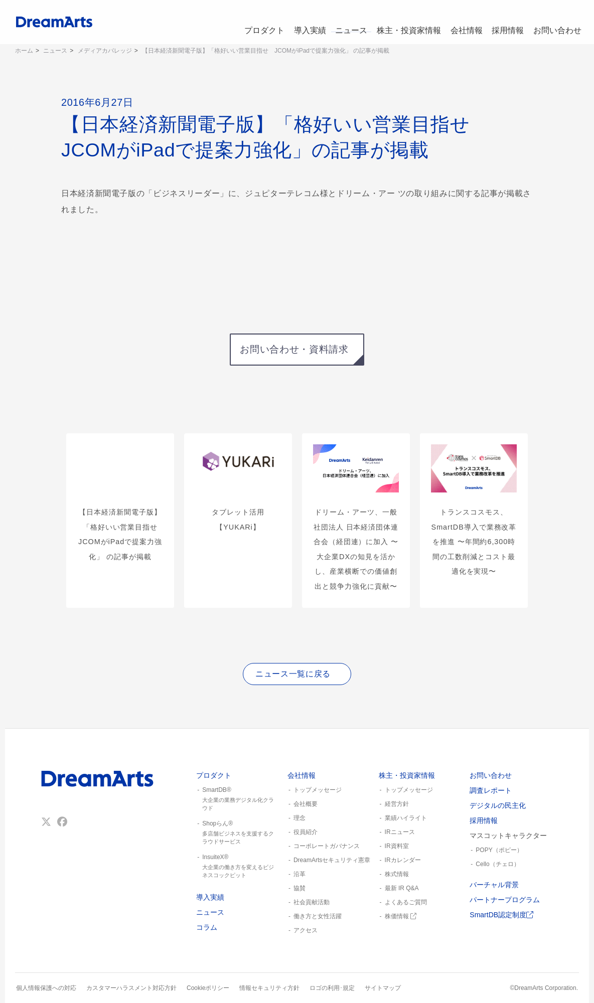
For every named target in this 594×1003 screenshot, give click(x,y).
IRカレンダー (403, 860)
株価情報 (400, 916)
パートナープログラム (505, 900)
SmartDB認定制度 (501, 915)
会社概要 (305, 803)
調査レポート (491, 790)
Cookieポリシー (208, 987)
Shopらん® (237, 833)
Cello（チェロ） (497, 864)
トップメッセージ (317, 789)
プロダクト (253, 22)
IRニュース (400, 831)
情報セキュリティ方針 (269, 987)
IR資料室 (397, 846)
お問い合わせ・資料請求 (294, 349)
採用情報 (506, 22)
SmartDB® (237, 799)
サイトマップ (383, 987)
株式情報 (397, 874)
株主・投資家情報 (403, 22)
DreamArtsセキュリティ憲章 (331, 860)
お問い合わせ (557, 22)
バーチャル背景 (494, 885)
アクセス (305, 930)
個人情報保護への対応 (46, 987)
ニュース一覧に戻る (293, 674)
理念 (299, 817)
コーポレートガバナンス (326, 846)
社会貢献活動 (311, 902)
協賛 (299, 888)
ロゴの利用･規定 (332, 987)
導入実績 (301, 22)
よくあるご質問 (406, 902)
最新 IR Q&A (402, 888)
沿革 (299, 874)
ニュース (345, 22)
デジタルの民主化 (498, 805)
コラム (206, 927)
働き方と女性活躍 (317, 916)
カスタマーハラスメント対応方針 (131, 987)
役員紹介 (305, 831)
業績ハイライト (406, 817)
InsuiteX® (237, 867)
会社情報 (462, 22)
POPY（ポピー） (499, 850)
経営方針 (397, 803)
